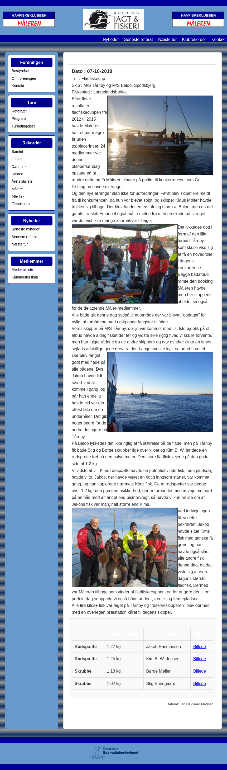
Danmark (19, 166)
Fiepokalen (21, 204)
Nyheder (111, 39)
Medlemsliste (22, 269)
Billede (199, 646)
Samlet (17, 151)
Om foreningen (24, 78)
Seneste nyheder (26, 229)
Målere (17, 189)
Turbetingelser (23, 126)
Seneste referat (138, 39)
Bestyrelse (20, 71)
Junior (17, 159)
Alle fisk (18, 196)
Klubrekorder (194, 39)
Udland (17, 174)
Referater (19, 111)
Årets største (22, 181)
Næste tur (167, 39)
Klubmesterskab (25, 277)
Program (19, 118)
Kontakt (218, 39)
